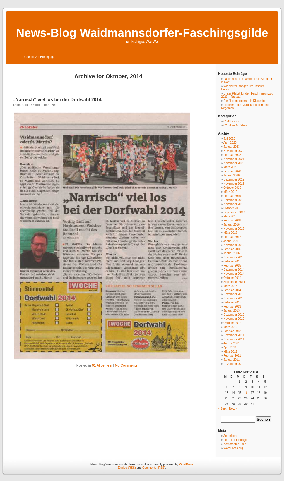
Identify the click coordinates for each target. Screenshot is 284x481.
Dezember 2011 (233, 335)
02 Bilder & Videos (235, 125)
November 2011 (233, 339)
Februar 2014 (232, 290)
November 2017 (233, 228)
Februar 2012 (232, 331)
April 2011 (230, 347)
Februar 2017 (232, 236)
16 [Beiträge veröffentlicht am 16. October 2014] (245, 392)
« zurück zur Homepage (38, 57)
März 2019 (230, 191)
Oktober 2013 (232, 302)
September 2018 (234, 212)
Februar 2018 (232, 220)
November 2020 (233, 163)
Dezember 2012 (233, 314)
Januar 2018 (231, 224)
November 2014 (233, 273)
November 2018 (233, 204)
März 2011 (230, 351)
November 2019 (233, 183)
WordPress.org (233, 448)
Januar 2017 (231, 241)
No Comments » (128, 365)
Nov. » (233, 408)
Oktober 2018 (232, 208)
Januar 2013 (231, 310)
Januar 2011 (231, 359)
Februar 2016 (232, 249)
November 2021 (233, 159)
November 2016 (233, 245)
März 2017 (230, 232)
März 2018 (230, 216)
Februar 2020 (232, 171)
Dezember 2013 (233, 294)
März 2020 (230, 167)
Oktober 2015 (232, 261)
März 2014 (230, 286)
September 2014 (234, 282)
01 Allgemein (102, 365)
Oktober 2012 (232, 322)
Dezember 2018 (233, 200)
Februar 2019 (232, 195)
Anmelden (230, 435)
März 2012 (230, 327)
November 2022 (233, 150)
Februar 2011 (232, 355)
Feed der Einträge (235, 440)
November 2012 (233, 318)
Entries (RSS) (127, 467)
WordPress (186, 464)
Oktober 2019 (232, 187)
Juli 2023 (229, 138)
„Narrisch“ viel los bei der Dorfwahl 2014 (57, 99)
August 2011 (231, 343)
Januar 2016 (231, 253)
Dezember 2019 (233, 179)
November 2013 (233, 298)
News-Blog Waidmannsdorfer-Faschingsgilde (142, 32)
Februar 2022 (232, 155)
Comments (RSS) (153, 467)
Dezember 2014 (233, 269)
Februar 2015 (232, 265)
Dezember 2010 (233, 363)
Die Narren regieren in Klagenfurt (244, 100)
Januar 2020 (231, 175)
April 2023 (230, 142)
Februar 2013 (232, 306)
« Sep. (222, 408)
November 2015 (233, 257)
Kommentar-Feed (234, 444)
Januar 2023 (231, 146)
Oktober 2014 (232, 277)
